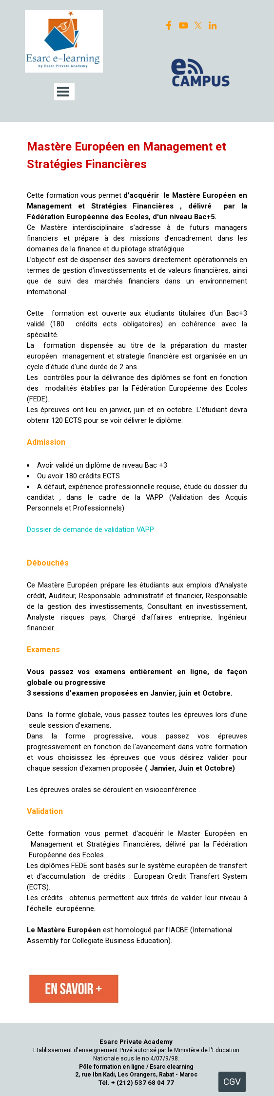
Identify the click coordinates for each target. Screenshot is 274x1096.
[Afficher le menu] (63, 91)
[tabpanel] (137, 542)
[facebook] (169, 25)
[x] (198, 25)
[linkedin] (213, 25)
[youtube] (183, 25)
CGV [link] (232, 1082)
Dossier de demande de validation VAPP (90, 529)
